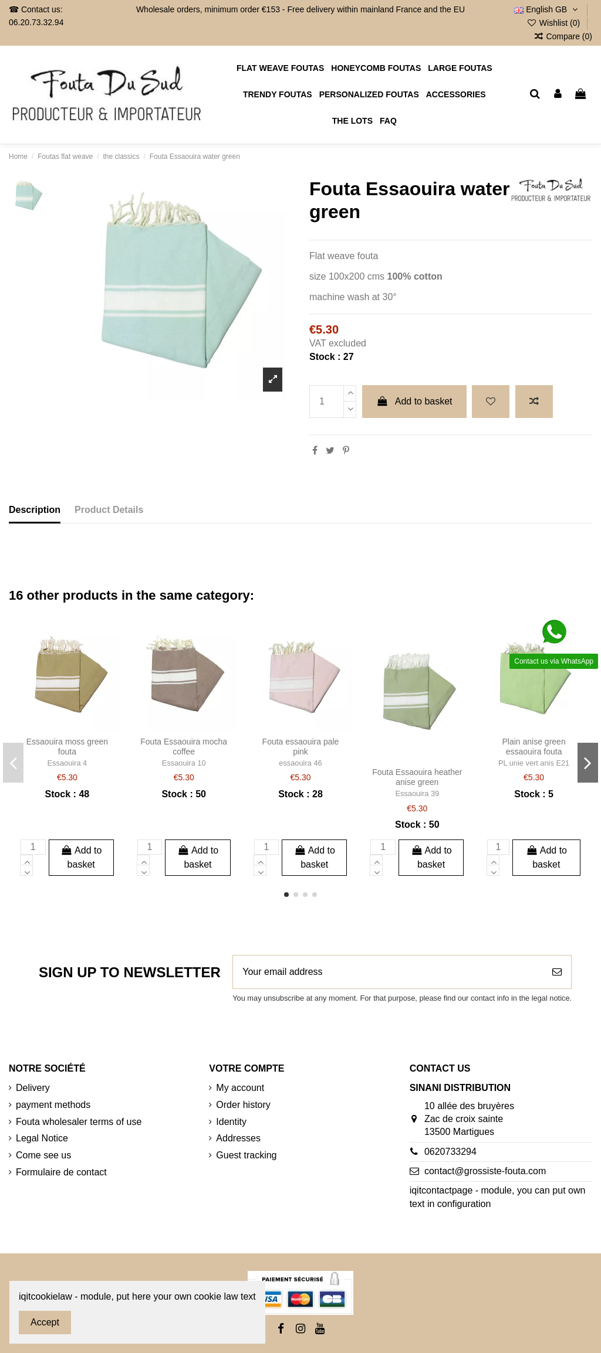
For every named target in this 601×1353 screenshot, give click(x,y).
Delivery (33, 1088)
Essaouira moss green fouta (67, 746)
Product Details (109, 510)
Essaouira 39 (417, 793)
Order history (243, 1105)
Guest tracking (246, 1155)
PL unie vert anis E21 (533, 763)
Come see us (43, 1155)
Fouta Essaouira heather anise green (417, 777)
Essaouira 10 (184, 763)
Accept (45, 1322)
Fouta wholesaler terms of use (78, 1122)
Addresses (238, 1138)
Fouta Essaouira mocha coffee (183, 746)
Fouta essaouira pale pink (300, 746)
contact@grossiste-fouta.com (485, 1171)
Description (34, 510)
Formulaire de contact (61, 1172)
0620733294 (450, 1152)
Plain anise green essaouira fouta (533, 746)
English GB (547, 9)
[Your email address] (388, 972)
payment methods (53, 1105)
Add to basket (414, 401)
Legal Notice (42, 1138)
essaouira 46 (300, 763)
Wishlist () (554, 23)
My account (240, 1088)
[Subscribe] (557, 972)
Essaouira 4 (67, 763)
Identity (231, 1122)
